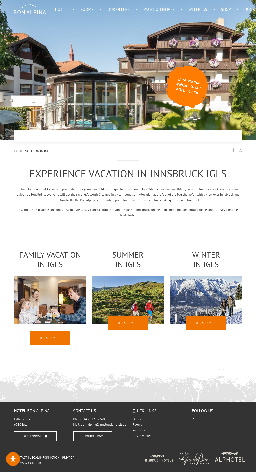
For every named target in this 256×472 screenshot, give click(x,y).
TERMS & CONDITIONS (30, 463)
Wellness (139, 430)
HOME (18, 151)
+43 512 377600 (95, 419)
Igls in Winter (142, 436)
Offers (137, 419)
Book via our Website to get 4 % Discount (188, 86)
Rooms (137, 424)
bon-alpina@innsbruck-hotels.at (103, 424)
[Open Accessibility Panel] (13, 459)
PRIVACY (68, 457)
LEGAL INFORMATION (45, 457)
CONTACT (20, 457)
